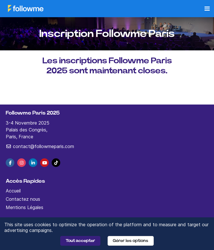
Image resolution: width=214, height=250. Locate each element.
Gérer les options (130, 241)
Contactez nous (23, 199)
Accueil (13, 191)
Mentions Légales (24, 207)
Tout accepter (80, 241)
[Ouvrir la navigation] (207, 8)
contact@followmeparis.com (40, 146)
